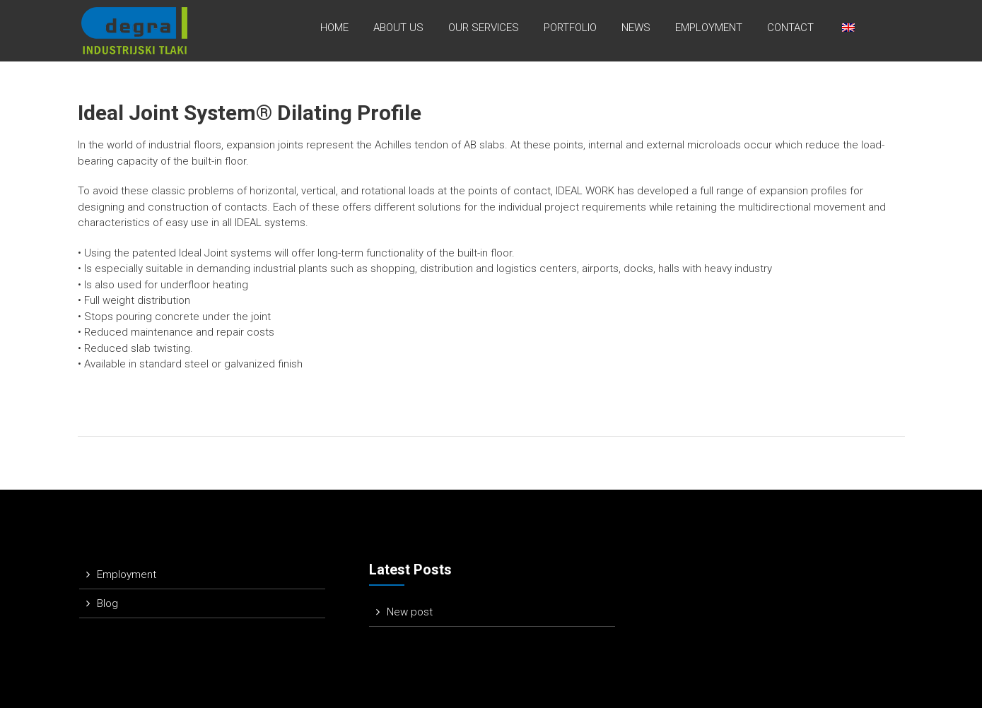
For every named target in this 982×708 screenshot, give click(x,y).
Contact (790, 27)
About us (398, 27)
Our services (483, 27)
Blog (107, 603)
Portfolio (570, 27)
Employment (708, 27)
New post (410, 612)
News (635, 27)
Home (334, 27)
